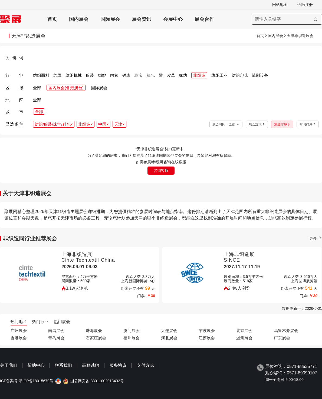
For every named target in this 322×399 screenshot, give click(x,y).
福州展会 (131, 337)
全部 (37, 87)
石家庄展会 (96, 337)
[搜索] (316, 19)
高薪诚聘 (90, 365)
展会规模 (257, 124)
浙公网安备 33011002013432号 (97, 381)
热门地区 (19, 321)
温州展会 (244, 337)
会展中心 (173, 19)
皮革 (171, 75)
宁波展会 (207, 330)
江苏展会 (207, 337)
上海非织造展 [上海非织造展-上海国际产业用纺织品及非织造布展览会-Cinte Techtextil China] (76, 254)
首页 (52, 19)
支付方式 (145, 365)
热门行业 (40, 321)
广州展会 (19, 330)
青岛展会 (56, 337)
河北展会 (169, 337)
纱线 (57, 75)
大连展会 (169, 330)
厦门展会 (131, 330)
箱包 (151, 75)
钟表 (126, 75)
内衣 (114, 75)
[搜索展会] (287, 19)
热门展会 (62, 321)
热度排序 (282, 124)
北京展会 (244, 330)
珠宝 (138, 75)
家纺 (183, 75)
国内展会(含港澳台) (66, 87)
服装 (90, 75)
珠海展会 (94, 330)
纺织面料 (41, 75)
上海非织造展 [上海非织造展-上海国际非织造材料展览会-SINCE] (239, 254)
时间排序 (308, 124)
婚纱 (102, 75)
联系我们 (63, 365)
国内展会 (78, 19)
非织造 (199, 75)
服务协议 (118, 365)
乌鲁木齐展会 (286, 330)
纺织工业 (219, 75)
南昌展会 (56, 330)
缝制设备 (260, 75)
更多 (315, 238)
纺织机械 (73, 75)
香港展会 (19, 337)
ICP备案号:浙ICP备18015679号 (26, 381)
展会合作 (204, 19)
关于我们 (8, 365)
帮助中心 (36, 365)
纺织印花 (240, 75)
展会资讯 (141, 19)
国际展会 (110, 19)
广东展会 (282, 337)
